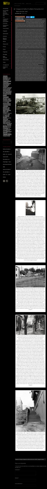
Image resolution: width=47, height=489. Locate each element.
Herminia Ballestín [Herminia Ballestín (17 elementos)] (5, 100)
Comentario (17, 469)
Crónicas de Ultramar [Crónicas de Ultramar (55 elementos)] (5, 87)
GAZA (36, 459)
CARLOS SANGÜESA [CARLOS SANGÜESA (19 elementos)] (5, 82)
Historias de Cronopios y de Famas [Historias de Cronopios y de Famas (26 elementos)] (7, 101)
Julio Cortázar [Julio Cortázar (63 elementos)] (5, 112)
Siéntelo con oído (28, 3)
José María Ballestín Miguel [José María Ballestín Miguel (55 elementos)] (6, 109)
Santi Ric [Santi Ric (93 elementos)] (5, 132)
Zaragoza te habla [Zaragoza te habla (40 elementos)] (6, 135)
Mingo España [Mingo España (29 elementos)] (5, 123)
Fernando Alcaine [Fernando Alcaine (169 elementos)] (6, 98)
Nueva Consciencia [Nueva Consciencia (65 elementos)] (7, 127)
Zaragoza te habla (24, 13)
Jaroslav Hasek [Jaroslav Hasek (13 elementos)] (4, 102)
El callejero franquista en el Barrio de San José (27, 459)
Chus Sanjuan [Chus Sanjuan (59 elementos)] (6, 85)
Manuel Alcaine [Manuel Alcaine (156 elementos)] (6, 117)
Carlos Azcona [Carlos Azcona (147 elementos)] (7, 81)
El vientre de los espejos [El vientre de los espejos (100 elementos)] (7, 94)
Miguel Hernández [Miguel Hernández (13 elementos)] (8, 122)
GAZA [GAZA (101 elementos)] (9, 99)
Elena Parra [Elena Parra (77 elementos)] (8, 92)
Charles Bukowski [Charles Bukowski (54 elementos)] (7, 83)
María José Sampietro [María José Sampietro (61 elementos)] (5, 120)
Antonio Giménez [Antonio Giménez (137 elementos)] (5, 77)
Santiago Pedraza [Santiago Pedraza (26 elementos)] (8, 131)
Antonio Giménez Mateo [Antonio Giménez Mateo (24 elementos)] (7, 79)
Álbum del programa (17, 5)
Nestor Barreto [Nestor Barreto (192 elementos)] (7, 126)
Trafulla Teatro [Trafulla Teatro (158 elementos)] (7, 134)
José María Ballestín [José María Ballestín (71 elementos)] (5, 107)
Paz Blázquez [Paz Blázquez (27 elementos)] (5, 130)
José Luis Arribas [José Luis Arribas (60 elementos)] (7, 105)
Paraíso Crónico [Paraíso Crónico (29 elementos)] (8, 129)
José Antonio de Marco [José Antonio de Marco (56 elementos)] (7, 103)
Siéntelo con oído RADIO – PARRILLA (19, 3)
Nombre (17, 478)
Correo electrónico (19, 483)
